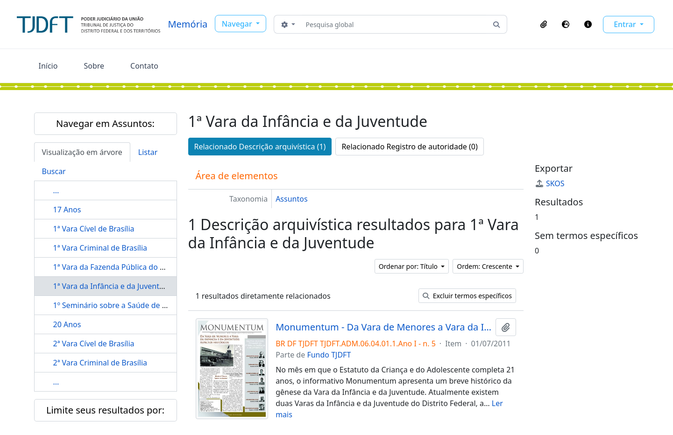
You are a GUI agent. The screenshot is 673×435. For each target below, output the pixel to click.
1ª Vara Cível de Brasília (94, 229)
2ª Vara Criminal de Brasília (100, 363)
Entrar (626, 24)
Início (48, 66)
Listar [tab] (148, 152)
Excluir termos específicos (467, 295)
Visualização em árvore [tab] (82, 152)
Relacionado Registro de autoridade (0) (409, 146)
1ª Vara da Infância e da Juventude (113, 286)
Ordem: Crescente (485, 266)
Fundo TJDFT (329, 355)
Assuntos (291, 199)
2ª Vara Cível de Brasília (94, 343)
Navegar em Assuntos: (105, 123)
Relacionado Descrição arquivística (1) (260, 146)
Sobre (94, 66)
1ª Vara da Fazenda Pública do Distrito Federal (133, 267)
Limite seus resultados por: (105, 410)
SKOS (550, 183)
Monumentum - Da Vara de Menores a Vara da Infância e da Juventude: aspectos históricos (384, 327)
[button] (543, 24)
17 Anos (67, 209)
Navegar (238, 24)
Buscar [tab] (54, 171)
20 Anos (67, 324)
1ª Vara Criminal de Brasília (100, 248)
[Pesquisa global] (394, 24)
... (56, 190)
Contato (144, 66)
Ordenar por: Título (409, 266)
